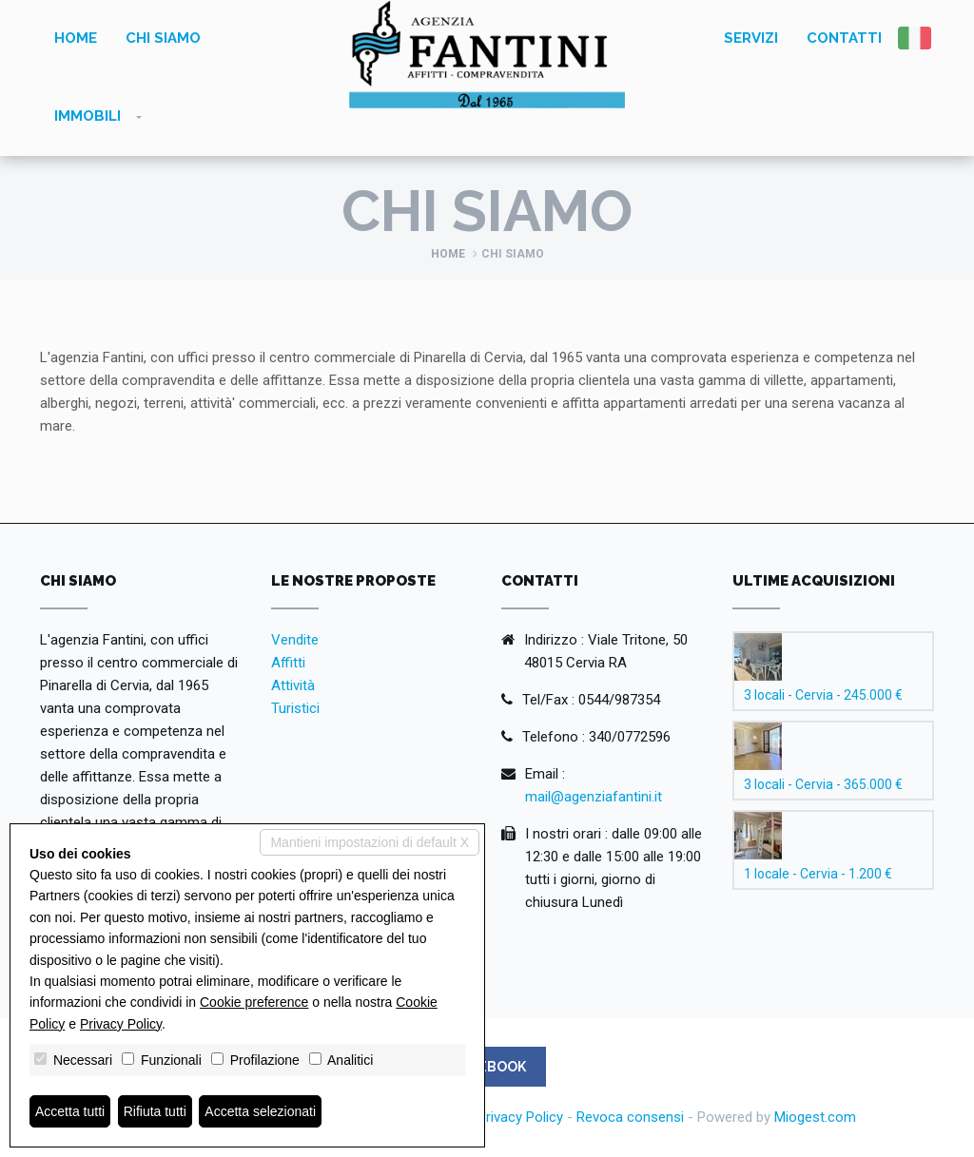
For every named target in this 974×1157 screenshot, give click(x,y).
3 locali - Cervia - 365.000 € (823, 784)
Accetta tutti (70, 1111)
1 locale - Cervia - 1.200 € (818, 873)
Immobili (87, 116)
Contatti (844, 38)
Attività (293, 685)
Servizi (751, 38)
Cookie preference (254, 1002)
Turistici (295, 708)
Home (75, 38)
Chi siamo (163, 38)
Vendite (295, 639)
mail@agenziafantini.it (593, 796)
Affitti (288, 662)
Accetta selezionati (260, 1111)
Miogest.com (815, 1117)
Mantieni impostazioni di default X (369, 842)
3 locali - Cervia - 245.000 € (823, 695)
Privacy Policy (520, 1117)
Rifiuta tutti (155, 1111)
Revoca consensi (630, 1117)
